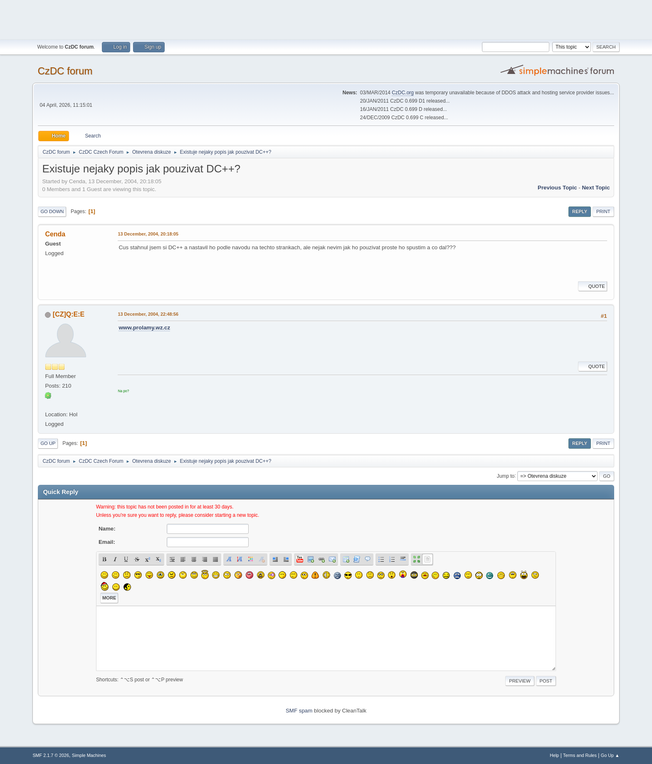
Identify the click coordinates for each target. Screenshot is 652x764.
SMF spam (299, 710)
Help (554, 755)
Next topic (596, 187)
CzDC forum (64, 70)
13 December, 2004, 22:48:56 (148, 314)
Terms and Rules (580, 755)
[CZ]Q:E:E (68, 314)
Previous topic (557, 187)
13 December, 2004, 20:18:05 (148, 233)
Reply (579, 211)
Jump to (506, 476)
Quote (592, 286)
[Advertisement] (326, 18)
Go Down (52, 211)
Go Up (47, 443)
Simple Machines (89, 755)
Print (603, 211)
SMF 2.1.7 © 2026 (50, 755)
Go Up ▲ (610, 755)
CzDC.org (403, 93)
